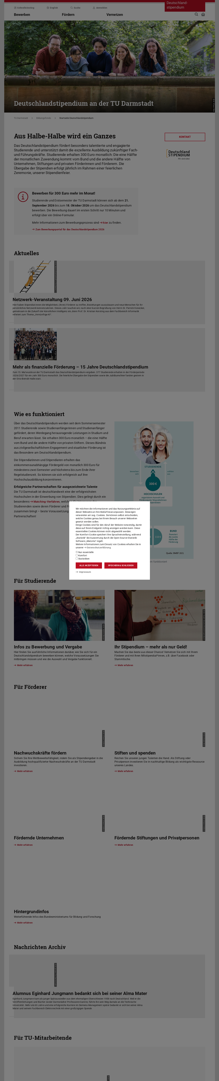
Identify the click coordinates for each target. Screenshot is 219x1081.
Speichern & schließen (120, 565)
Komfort (81, 555)
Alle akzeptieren (88, 565)
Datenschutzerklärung (97, 547)
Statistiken (83, 558)
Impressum (83, 572)
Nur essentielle (85, 552)
